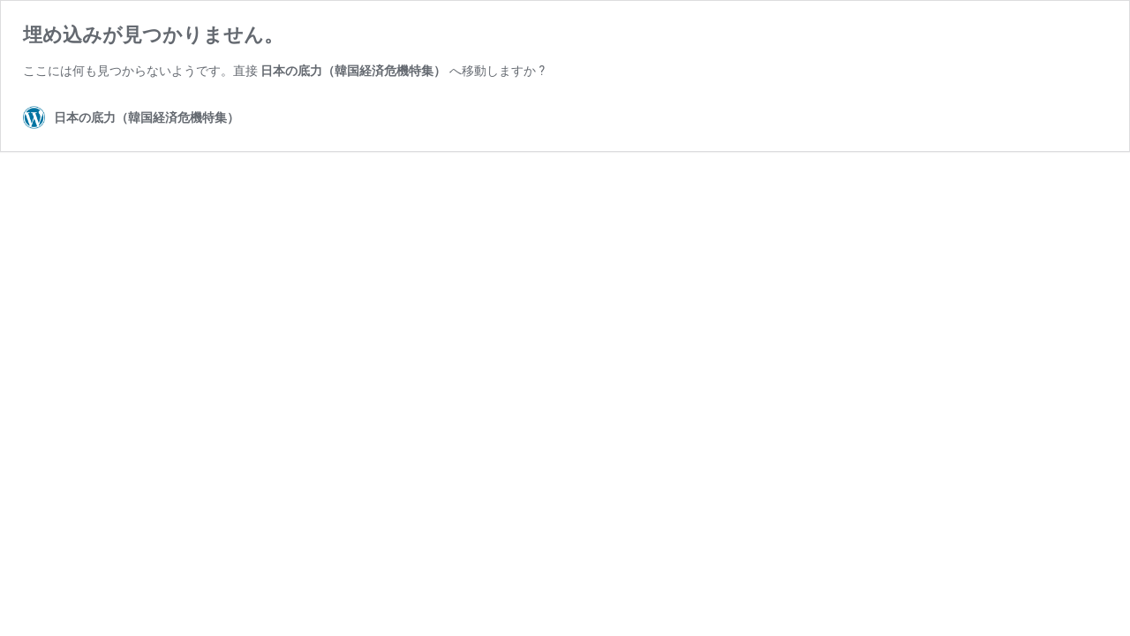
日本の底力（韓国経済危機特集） (353, 71)
